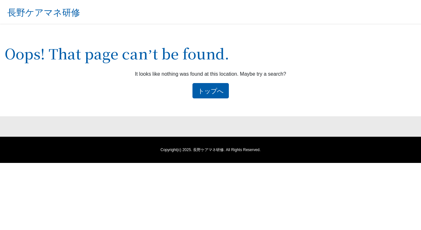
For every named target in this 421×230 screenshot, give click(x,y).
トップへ (210, 90)
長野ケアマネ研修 (43, 11)
